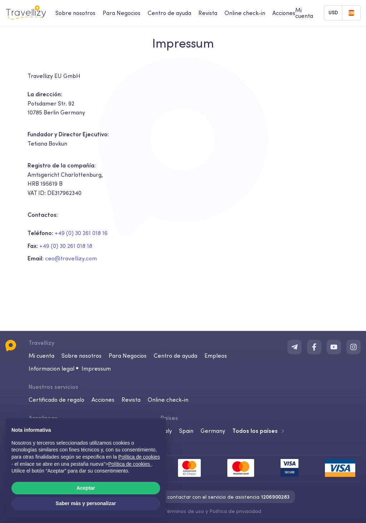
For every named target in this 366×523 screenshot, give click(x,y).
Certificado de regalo (56, 399)
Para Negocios (128, 355)
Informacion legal (51, 368)
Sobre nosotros (81, 355)
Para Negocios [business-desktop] (121, 13)
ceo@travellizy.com (71, 258)
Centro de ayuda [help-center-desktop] (169, 13)
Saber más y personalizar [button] (86, 503)
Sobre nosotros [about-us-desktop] (75, 13)
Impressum (96, 368)
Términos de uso (184, 511)
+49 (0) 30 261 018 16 (81, 232)
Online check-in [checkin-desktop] (244, 13)
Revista (131, 399)
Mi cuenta (41, 355)
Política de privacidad (235, 511)
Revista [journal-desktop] (207, 13)
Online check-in (168, 399)
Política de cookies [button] (139, 457)
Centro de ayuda (175, 355)
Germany (213, 431)
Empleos (215, 355)
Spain (186, 431)
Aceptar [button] (85, 488)
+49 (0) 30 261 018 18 (65, 245)
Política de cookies (130, 464)
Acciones (283, 13)
